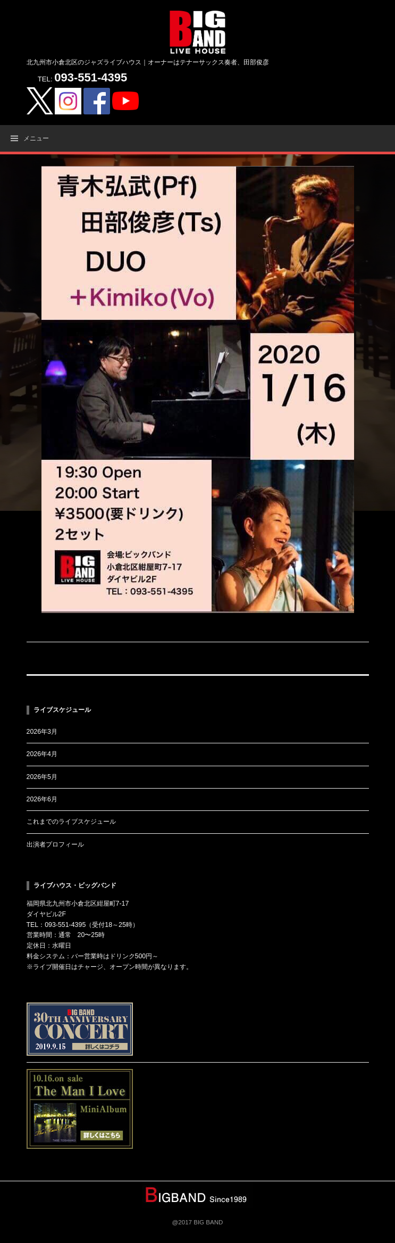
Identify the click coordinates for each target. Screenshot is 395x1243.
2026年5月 (42, 777)
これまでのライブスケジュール (71, 821)
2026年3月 (42, 731)
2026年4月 (42, 754)
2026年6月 (42, 799)
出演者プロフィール (55, 844)
